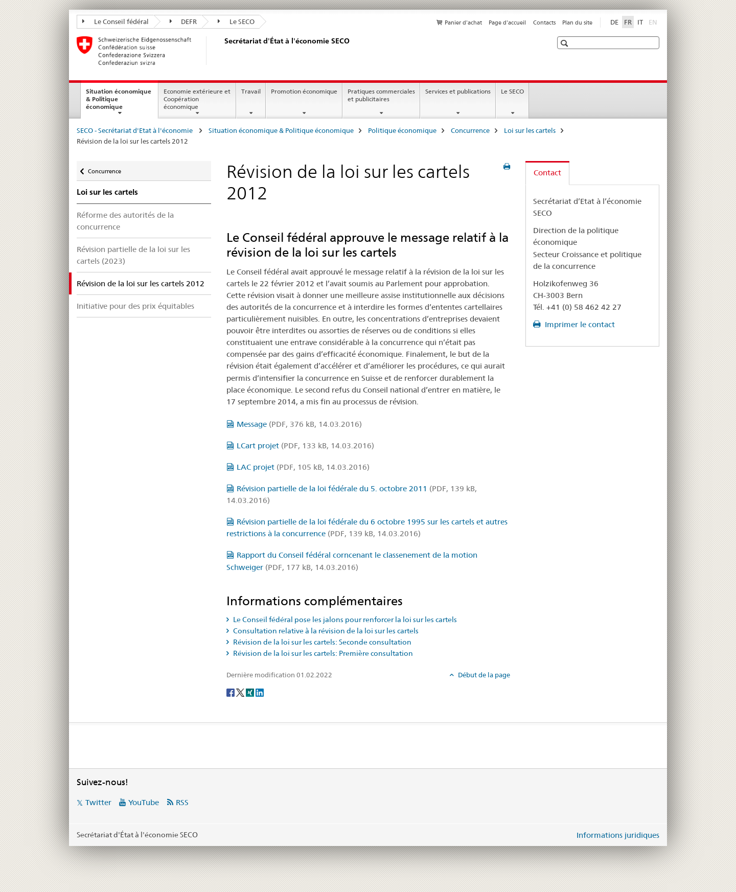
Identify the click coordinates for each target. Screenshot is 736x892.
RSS (182, 802)
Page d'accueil (507, 22)
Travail (251, 91)
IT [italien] (640, 22)
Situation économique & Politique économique (118, 102)
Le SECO (236, 21)
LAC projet (303, 467)
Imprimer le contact (579, 324)
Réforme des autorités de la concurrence (125, 221)
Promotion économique (304, 91)
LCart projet (305, 445)
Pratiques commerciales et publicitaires (381, 95)
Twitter (98, 802)
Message (299, 424)
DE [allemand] (614, 22)
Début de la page (483, 675)
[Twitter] (241, 692)
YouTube (143, 802)
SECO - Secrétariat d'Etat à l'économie (135, 130)
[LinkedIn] (260, 692)
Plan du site (577, 22)
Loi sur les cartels (530, 130)
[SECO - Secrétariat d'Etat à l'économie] (222, 50)
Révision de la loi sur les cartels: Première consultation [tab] (322, 653)
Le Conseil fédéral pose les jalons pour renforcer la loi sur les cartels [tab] (344, 619)
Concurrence (470, 130)
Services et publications (458, 91)
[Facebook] (231, 692)
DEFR (183, 21)
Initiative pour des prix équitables (135, 306)
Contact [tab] (547, 172)
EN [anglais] (654, 21)
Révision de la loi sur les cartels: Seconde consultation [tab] (321, 642)
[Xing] (251, 692)
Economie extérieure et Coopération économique (197, 98)
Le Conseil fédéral (115, 21)
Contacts (544, 22)
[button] (565, 43)
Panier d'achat (463, 22)
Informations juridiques (618, 835)
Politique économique (402, 130)
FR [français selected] (628, 22)
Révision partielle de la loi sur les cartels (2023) (133, 255)
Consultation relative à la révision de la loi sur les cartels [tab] (325, 631)
